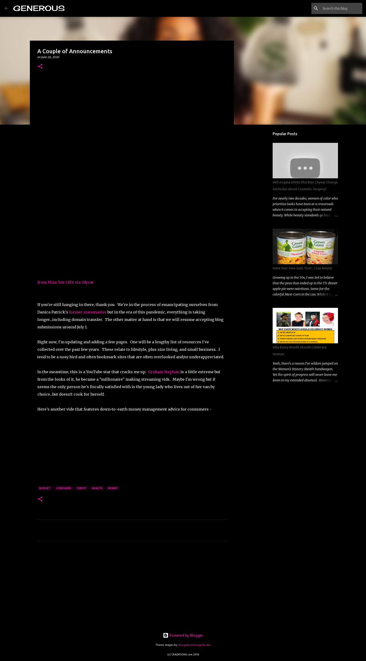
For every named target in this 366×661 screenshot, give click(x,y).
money (113, 488)
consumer (63, 488)
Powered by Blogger (183, 635)
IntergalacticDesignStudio (194, 644)
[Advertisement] (132, 588)
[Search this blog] (337, 8)
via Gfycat (84, 282)
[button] (40, 66)
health (97, 488)
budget (45, 488)
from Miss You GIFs (55, 282)
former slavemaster (87, 312)
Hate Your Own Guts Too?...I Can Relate (302, 268)
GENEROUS (39, 8)
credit (82, 488)
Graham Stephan (163, 371)
